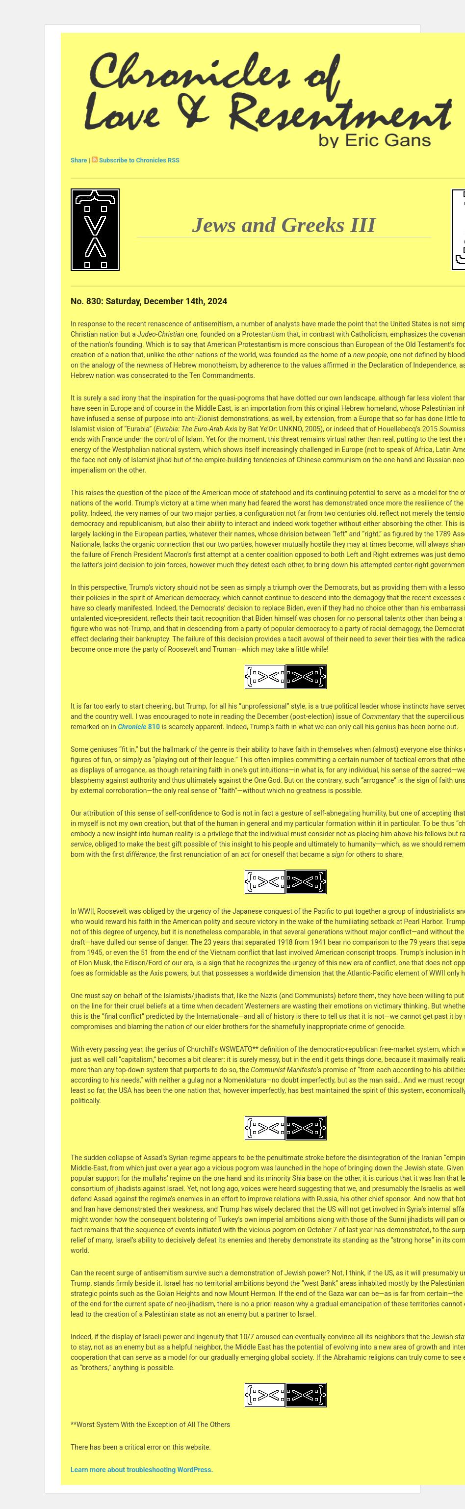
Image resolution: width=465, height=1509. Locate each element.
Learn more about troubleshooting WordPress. (142, 1470)
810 (139, 727)
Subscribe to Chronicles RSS (139, 160)
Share (79, 160)
